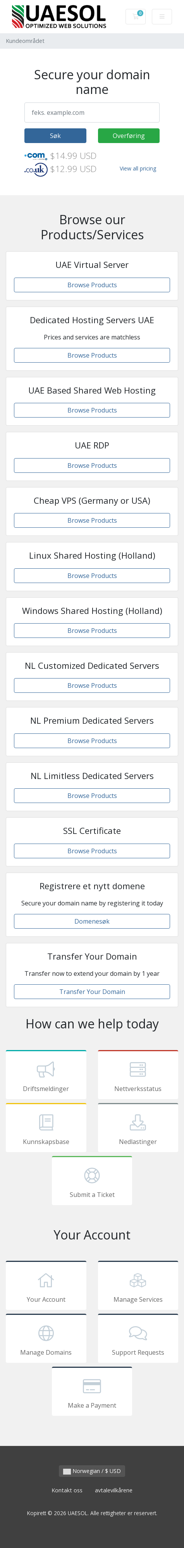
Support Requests (138, 1340)
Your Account (46, 1287)
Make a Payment (92, 1393)
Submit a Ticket (92, 1182)
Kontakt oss (67, 1490)
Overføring (129, 135)
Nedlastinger (138, 1129)
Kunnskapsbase (46, 1129)
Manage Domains (46, 1340)
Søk (55, 135)
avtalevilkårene (113, 1490)
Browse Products (92, 285)
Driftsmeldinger (46, 1076)
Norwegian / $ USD (92, 1471)
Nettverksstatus (138, 1076)
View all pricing (138, 168)
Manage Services (138, 1287)
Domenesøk (92, 921)
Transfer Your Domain (92, 991)
